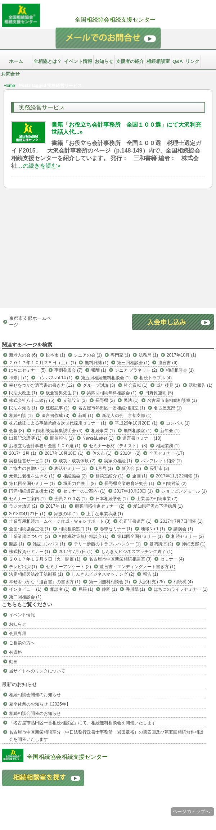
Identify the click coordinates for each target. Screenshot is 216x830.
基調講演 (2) (161, 543)
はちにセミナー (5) (27, 370)
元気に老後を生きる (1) (31, 476)
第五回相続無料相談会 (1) (106, 377)
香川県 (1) (135, 589)
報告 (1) (150, 574)
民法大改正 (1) (23, 392)
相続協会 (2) (75, 476)
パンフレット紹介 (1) (161, 460)
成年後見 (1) (168, 385)
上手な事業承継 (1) (104, 513)
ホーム (16, 61)
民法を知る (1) (23, 408)
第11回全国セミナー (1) (32, 483)
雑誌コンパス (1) (49, 543)
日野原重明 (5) (159, 392)
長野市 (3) (159, 468)
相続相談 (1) (21, 415)
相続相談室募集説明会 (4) (57, 430)
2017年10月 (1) (181, 355)
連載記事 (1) (57, 408)
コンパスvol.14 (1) (54, 377)
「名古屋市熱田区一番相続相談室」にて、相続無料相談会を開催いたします (82, 722)
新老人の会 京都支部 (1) (127, 415)
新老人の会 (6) (23, 355)
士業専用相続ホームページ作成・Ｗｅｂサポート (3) (60, 521)
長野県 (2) (105, 400)
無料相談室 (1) (137, 430)
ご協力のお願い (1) (27, 468)
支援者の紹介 (130, 61)
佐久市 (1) (102, 453)
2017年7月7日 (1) (76, 551)
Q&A (177, 61)
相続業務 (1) (168, 445)
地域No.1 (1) (153, 528)
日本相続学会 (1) (111, 498)
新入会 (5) (131, 468)
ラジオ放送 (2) (23, 506)
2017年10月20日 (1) (133, 491)
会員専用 (17, 633)
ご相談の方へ (22, 642)
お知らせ (104, 61)
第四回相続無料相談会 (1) (111, 392)
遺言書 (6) (167, 362)
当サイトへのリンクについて (37, 670)
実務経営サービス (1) (29, 460)
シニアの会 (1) (88, 355)
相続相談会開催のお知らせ (35, 694)
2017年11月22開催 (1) (177, 476)
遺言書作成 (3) (55, 415)
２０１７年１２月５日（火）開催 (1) (44, 559)
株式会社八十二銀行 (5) (31, 400)
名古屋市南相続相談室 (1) (172, 400)
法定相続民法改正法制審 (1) (36, 574)
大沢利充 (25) (152, 581)
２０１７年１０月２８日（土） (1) (42, 362)
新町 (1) (85, 415)
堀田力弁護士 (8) (79, 483)
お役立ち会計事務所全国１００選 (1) (44, 445)
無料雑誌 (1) (96, 362)
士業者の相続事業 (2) (156, 498)
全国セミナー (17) (166, 453)
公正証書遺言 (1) (135, 521)
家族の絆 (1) (66, 513)
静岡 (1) (109, 589)
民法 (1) (131, 400)
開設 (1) (16, 543)
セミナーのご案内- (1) (84, 491)
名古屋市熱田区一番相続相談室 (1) (111, 408)
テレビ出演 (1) (23, 566)
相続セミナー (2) (187, 536)
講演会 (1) (183, 528)
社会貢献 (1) (136, 385)
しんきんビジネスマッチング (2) (103, 574)
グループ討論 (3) (99, 385)
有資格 (15, 652)
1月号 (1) (104, 468)
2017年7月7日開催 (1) (181, 521)
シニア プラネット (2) (136, 370)
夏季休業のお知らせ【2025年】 (40, 704)
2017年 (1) (56, 506)
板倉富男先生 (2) (62, 392)
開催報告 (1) (62, 438)
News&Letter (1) (98, 438)
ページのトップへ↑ (192, 811)
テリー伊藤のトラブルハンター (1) (107, 543)
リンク (192, 61)
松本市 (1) (55, 355)
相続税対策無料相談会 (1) (83, 536)
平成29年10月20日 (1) (136, 423)
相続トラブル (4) (155, 377)
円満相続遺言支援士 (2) (31, 491)
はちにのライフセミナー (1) (181, 589)
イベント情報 (78, 61)
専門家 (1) (120, 355)
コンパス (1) (178, 423)
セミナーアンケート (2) (68, 566)
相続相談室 (158, 61)
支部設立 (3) (75, 400)
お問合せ (10, 74)
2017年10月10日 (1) (64, 453)
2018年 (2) (130, 453)
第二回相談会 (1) (25, 596)
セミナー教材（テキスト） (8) (118, 445)
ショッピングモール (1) (184, 491)
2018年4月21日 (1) (27, 513)
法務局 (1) (148, 355)
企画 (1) (139, 476)
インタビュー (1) (25, 589)
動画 (13, 661)
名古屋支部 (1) (168, 408)
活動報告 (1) (200, 385)
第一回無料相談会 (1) (109, 581)
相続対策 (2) (174, 483)
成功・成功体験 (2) (77, 460)
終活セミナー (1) (70, 468)
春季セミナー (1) (116, 528)
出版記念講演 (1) (25, 438)
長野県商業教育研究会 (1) (129, 483)
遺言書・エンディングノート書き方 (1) (137, 566)
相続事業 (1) (103, 430)
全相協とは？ (47, 61)
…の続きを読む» (38, 166)
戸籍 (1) (85, 589)
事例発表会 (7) (68, 370)
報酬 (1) (98, 370)
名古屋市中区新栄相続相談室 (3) (120, 559)
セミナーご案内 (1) (27, 498)
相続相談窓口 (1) (75, 528)
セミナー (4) (172, 559)
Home (9, 85)
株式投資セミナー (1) (29, 551)
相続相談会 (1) (180, 370)
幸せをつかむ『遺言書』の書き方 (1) (44, 581)
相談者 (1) (59, 589)
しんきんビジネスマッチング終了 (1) (136, 551)
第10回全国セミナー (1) (140, 536)
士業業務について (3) (29, 536)
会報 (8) (16, 430)
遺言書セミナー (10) (142, 438)
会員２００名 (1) (70, 498)
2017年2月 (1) (22, 453)
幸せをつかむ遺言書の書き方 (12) (41, 385)
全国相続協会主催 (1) (29, 528)
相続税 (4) (183, 581)
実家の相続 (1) (118, 460)
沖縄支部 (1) (194, 543)
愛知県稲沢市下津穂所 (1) (158, 506)
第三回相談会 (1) (133, 362)
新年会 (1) (170, 430)
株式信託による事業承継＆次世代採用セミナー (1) (57, 423)
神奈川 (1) (18, 377)
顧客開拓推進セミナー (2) (100, 506)
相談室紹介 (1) (109, 476)
